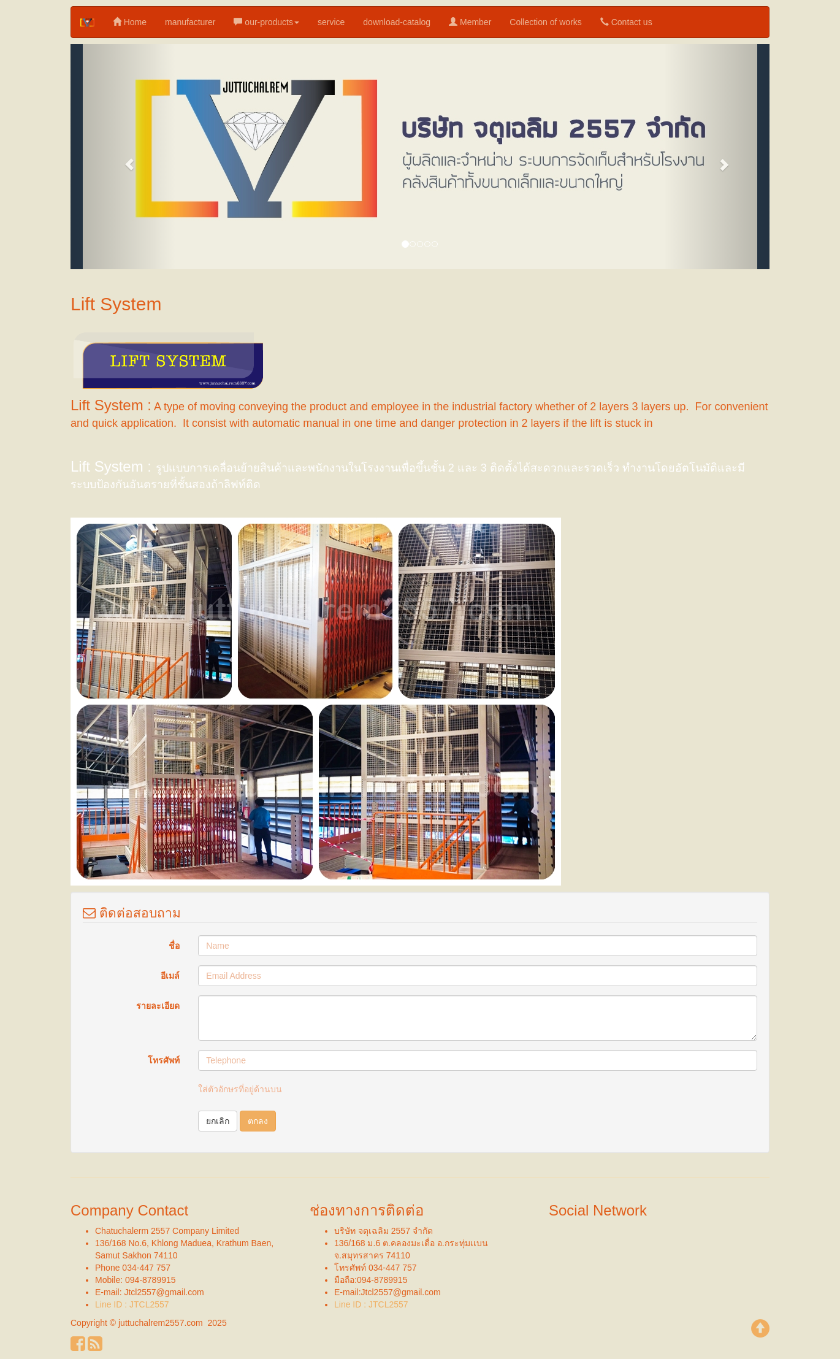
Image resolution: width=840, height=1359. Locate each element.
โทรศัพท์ (164, 1060)
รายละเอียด (158, 1006)
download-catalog (396, 22)
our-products (266, 22)
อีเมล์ (170, 976)
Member (470, 22)
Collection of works (546, 22)
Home (130, 22)
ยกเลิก (217, 1121)
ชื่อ (174, 946)
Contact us (626, 22)
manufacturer (190, 22)
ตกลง (258, 1121)
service (331, 22)
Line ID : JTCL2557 (132, 1304)
